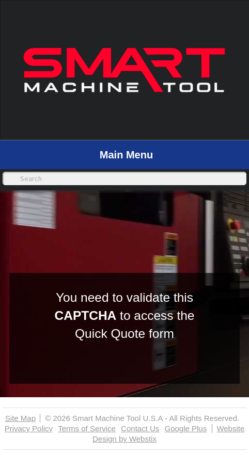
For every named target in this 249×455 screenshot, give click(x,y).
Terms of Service (87, 428)
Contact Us (140, 428)
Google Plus (185, 428)
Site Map (20, 418)
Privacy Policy (29, 428)
